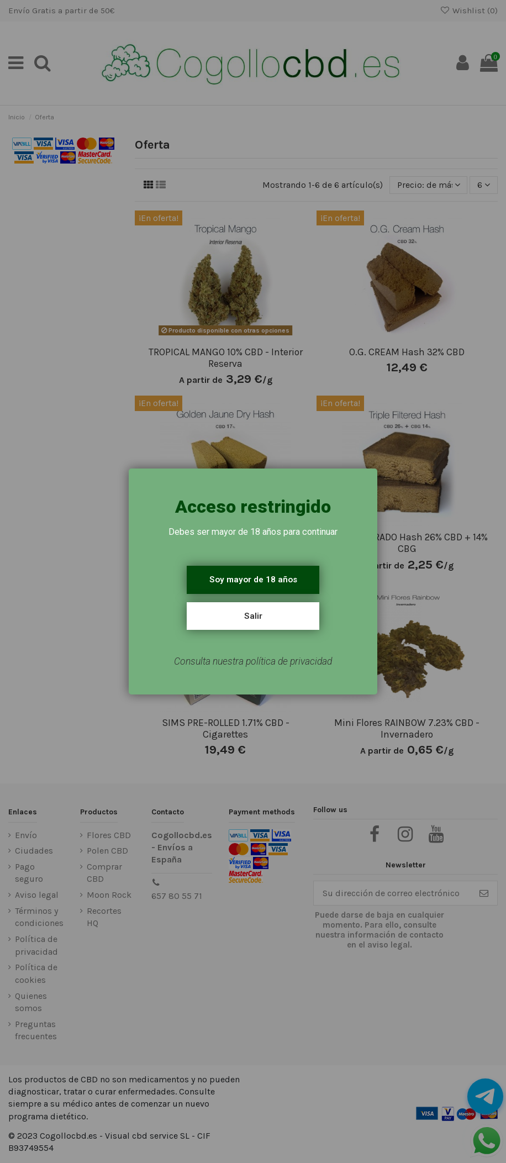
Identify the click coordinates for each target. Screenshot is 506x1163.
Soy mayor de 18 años (253, 580)
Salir (253, 616)
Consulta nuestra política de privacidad (253, 661)
